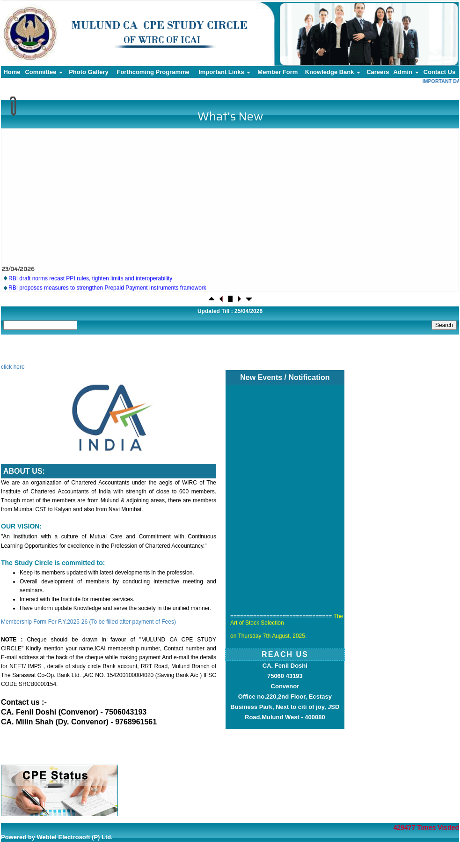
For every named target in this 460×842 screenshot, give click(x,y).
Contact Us (439, 71)
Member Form (277, 71)
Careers (377, 71)
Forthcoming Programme (153, 71)
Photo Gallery (89, 71)
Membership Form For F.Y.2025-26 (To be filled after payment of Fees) (88, 621)
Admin (406, 71)
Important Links (224, 71)
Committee (44, 71)
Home (11, 71)
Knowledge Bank (332, 71)
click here (13, 367)
